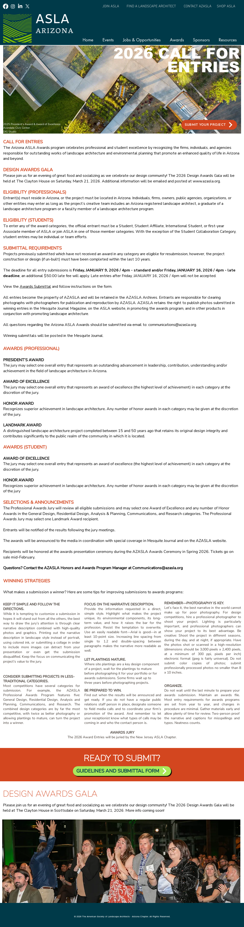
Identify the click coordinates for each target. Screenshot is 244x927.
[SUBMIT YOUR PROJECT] (209, 125)
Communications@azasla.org (157, 568)
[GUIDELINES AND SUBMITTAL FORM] (122, 771)
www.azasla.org (206, 181)
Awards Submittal (35, 286)
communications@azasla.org (172, 324)
